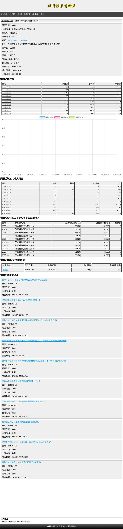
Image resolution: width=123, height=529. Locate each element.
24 (98, 195)
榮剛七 (5, 270)
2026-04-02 (6, 99)
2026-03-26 (6, 114)
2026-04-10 (6, 87)
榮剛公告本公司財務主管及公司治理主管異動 (21, 462)
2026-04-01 (6, 102)
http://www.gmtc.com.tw (17, 40)
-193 (97, 204)
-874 (55, 204)
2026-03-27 (6, 111)
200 (55, 195)
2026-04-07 (6, 96)
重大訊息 (4, 14)
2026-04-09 (6, 90)
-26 (97, 198)
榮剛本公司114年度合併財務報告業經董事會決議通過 (24, 280)
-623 (55, 189)
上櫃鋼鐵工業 (7, 21)
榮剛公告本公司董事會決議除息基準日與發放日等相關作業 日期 (29, 320)
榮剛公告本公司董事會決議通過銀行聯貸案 (20, 422)
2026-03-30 (6, 108)
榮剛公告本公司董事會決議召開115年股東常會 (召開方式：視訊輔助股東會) (34, 341)
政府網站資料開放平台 (66, 526)
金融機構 (34, 14)
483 (55, 213)
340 (55, 207)
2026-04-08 (6, 93)
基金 (42, 14)
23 (98, 192)
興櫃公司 (27, 14)
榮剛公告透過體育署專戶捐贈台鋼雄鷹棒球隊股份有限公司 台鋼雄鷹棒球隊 (34, 361)
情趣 (5, 521)
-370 (55, 210)
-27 (97, 213)
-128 (55, 198)
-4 (73, 195)
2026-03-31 (6, 105)
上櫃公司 (19, 14)
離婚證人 (13, 521)
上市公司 (11, 14)
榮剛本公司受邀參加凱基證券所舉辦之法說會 (21, 381)
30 (98, 201)
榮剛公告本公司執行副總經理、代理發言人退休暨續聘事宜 (27, 442)
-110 (55, 187)
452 (55, 192)
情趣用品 (26, 521)
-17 (72, 189)
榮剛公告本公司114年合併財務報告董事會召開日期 (23, 401)
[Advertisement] (61, 499)
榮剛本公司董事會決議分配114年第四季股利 (21, 300)
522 (55, 201)
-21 (97, 207)
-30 (97, 210)
